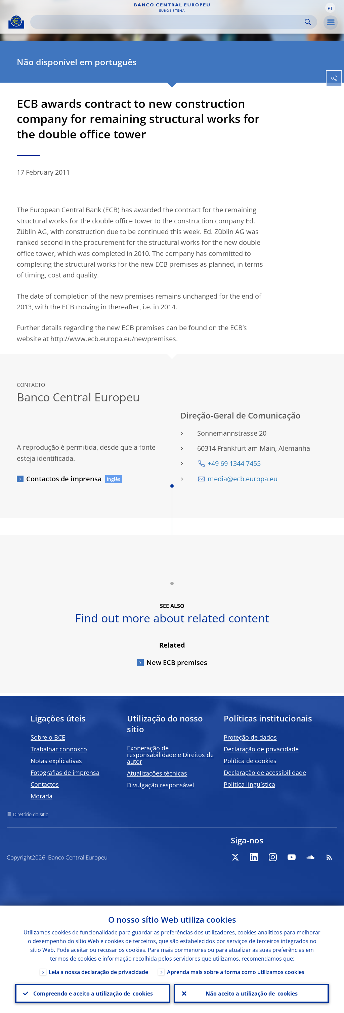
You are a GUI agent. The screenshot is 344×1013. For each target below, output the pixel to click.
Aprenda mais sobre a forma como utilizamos (235, 971)
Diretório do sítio (30, 814)
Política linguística (249, 784)
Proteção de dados (250, 737)
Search (307, 22)
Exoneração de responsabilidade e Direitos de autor (170, 754)
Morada (41, 796)
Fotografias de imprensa (65, 772)
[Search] (168, 22)
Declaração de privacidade (261, 749)
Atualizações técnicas (157, 773)
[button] (330, 8)
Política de (250, 761)
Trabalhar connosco (59, 749)
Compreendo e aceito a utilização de (93, 993)
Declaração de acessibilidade (265, 772)
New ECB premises (176, 662)
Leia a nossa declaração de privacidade (98, 971)
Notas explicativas (56, 761)
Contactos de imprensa (64, 478)
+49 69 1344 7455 (234, 463)
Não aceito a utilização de (251, 993)
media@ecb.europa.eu (242, 478)
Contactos (45, 784)
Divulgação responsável (160, 785)
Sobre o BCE (48, 737)
